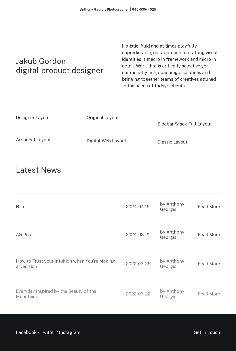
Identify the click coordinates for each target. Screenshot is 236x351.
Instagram (69, 332)
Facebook (26, 332)
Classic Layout (172, 151)
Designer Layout (33, 118)
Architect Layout (33, 144)
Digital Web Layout (106, 148)
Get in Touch (207, 332)
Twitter (47, 332)
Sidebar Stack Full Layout (184, 126)
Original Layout (103, 119)
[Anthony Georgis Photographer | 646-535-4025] (118, 9)
